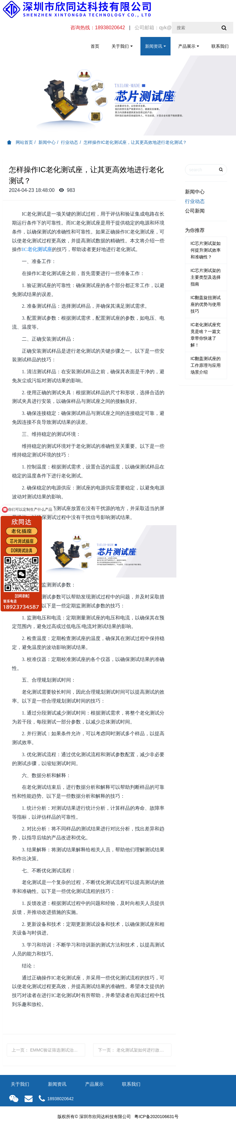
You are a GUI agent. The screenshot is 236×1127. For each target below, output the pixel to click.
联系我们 (220, 46)
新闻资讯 (153, 46)
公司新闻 (195, 210)
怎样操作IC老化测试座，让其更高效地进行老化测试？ (135, 142)
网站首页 (20, 142)
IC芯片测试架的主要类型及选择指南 (206, 277)
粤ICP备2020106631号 (156, 1116)
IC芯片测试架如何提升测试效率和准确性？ (206, 250)
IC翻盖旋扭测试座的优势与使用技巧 (206, 304)
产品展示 (186, 46)
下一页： (134, 1050)
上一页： (48, 1050)
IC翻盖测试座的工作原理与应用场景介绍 (206, 365)
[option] (118, 95)
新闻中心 (47, 142)
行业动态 (69, 142)
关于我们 (120, 46)
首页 (95, 46)
